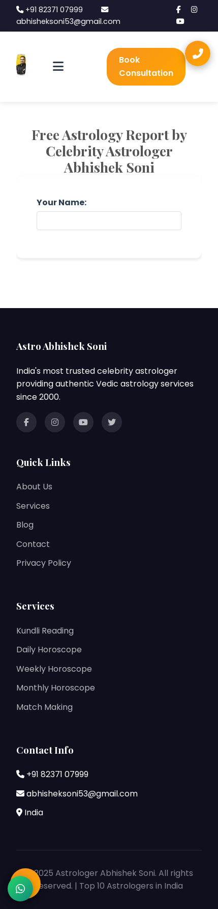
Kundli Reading (45, 631)
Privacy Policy (43, 563)
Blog (25, 525)
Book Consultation (146, 66)
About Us (34, 486)
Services (33, 506)
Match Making (44, 707)
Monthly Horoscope (55, 688)
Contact (33, 544)
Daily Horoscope (49, 649)
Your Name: (61, 202)
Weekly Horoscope (54, 669)
